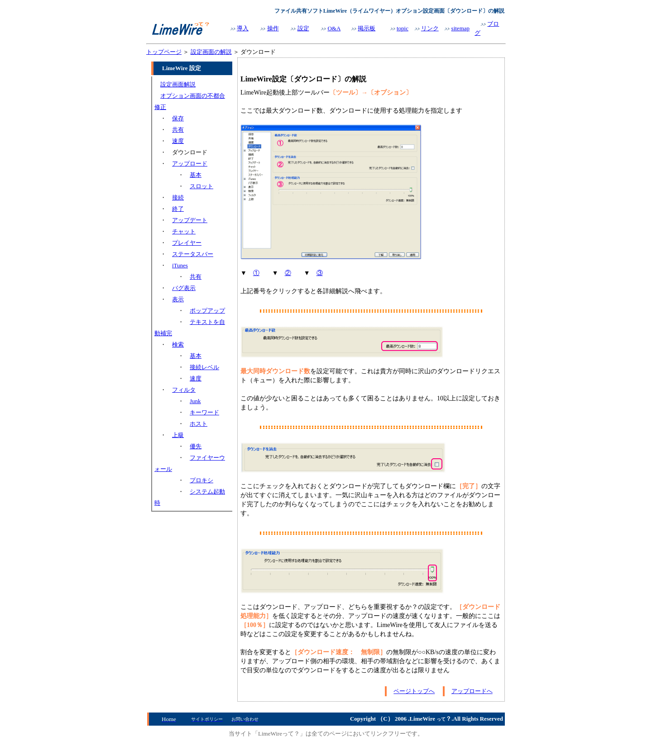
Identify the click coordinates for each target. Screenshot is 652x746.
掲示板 (366, 28)
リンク (430, 28)
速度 (178, 141)
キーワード (204, 412)
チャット (184, 231)
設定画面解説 (178, 84)
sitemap (460, 28)
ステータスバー (192, 254)
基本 (195, 174)
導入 (243, 28)
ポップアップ (207, 310)
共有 (178, 129)
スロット (201, 186)
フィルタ (184, 389)
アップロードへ (472, 691)
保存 (178, 118)
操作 (273, 28)
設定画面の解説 (211, 51)
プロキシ (201, 480)
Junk (195, 401)
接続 (178, 197)
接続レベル (204, 367)
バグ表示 (184, 288)
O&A (333, 28)
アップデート (189, 220)
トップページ (164, 51)
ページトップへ (414, 691)
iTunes (180, 265)
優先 (195, 446)
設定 (303, 28)
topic (402, 28)
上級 (178, 435)
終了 (178, 208)
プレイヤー (186, 242)
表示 (178, 299)
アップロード (189, 163)
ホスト (198, 423)
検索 (178, 344)
